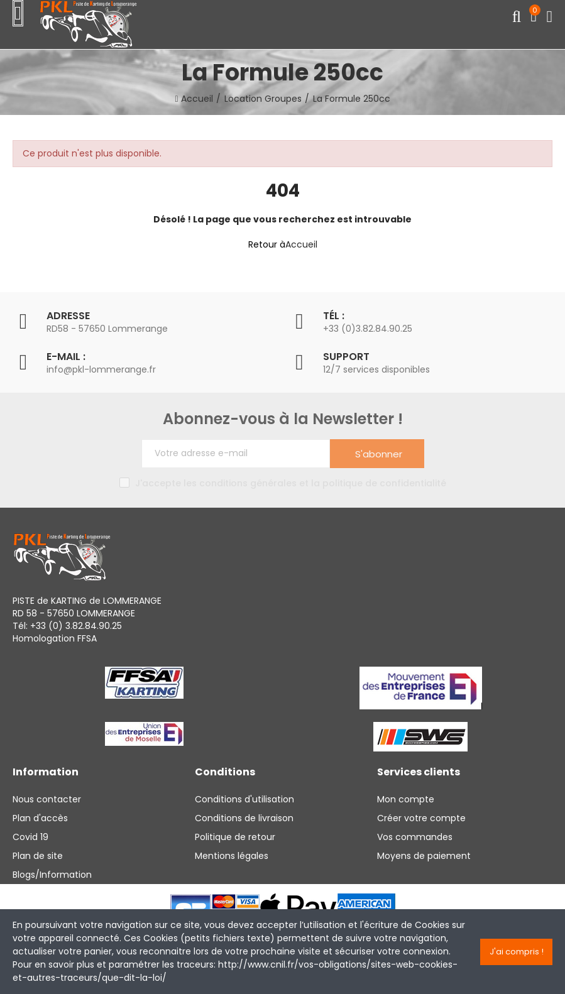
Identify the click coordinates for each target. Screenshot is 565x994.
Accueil (301, 244)
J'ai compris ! (517, 952)
